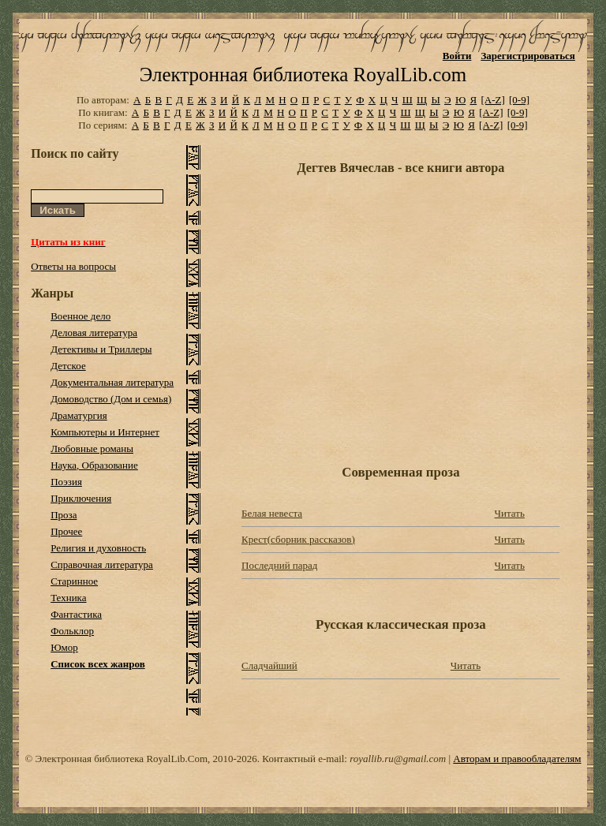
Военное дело (80, 316)
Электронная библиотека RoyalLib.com (303, 74)
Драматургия (78, 415)
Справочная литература (101, 564)
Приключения (80, 498)
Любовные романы (91, 448)
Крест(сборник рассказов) (298, 539)
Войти (457, 56)
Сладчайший (269, 665)
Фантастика (76, 614)
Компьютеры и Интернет (104, 432)
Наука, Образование (94, 465)
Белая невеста (271, 513)
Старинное (74, 581)
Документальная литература (112, 382)
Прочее (66, 531)
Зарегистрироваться (527, 56)
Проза (63, 515)
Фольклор (72, 631)
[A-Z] (492, 100)
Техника (68, 598)
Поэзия (66, 482)
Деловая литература (93, 332)
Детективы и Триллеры (101, 349)
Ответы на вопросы (73, 266)
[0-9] (519, 100)
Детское (68, 366)
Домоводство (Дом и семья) (110, 399)
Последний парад (279, 565)
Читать (510, 513)
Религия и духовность (98, 548)
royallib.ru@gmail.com (398, 758)
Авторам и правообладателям (517, 758)
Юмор (64, 647)
